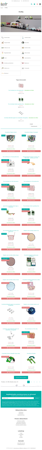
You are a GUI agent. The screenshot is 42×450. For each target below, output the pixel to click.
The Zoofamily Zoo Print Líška (31, 328)
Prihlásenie (21, 412)
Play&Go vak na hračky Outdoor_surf (31, 304)
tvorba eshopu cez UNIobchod (18, 448)
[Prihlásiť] (34, 4)
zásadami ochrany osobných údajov (8, 402)
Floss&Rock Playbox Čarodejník (31, 132)
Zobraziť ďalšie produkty (21, 377)
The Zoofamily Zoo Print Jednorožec (16, 90)
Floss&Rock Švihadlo (31, 353)
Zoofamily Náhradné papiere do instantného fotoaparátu (16, 117)
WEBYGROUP (33, 448)
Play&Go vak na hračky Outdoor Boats (11, 279)
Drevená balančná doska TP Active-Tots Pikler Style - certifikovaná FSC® (31, 157)
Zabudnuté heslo (21, 415)
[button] (31, 4)
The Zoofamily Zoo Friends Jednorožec (11, 156)
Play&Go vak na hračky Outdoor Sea (31, 230)
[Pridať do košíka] (10, 151)
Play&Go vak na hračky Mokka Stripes (11, 255)
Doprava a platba (21, 420)
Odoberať (37, 398)
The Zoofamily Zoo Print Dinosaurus (10, 181)
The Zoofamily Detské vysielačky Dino (16, 104)
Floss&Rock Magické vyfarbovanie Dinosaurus (31, 256)
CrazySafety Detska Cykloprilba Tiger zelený (11, 353)
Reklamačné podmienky (21, 423)
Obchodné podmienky (21, 422)
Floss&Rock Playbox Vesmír (11, 132)
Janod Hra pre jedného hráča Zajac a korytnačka (10, 206)
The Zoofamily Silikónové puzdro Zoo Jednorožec (11, 231)
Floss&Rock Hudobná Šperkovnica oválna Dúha (31, 280)
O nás (21, 433)
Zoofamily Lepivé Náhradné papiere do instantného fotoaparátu (11, 329)
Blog (21, 435)
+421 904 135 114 (26, 0)
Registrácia (21, 413)
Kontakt (21, 437)
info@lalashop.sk (16, 0)
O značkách (21, 434)
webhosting (25, 448)
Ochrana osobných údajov (21, 424)
